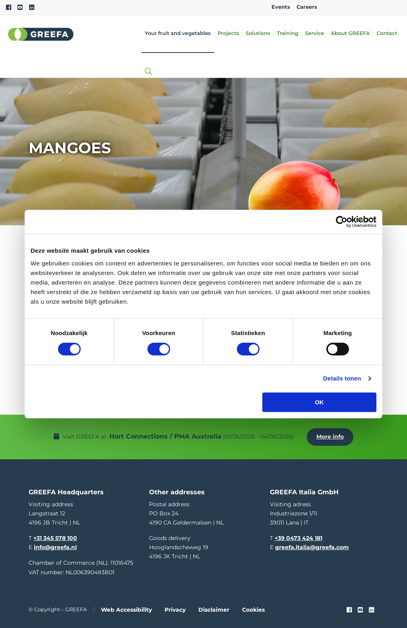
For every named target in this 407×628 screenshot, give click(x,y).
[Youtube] (20, 7)
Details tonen (342, 378)
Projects (228, 33)
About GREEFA (350, 33)
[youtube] (360, 608)
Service (314, 33)
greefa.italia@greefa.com (312, 545)
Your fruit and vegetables (178, 33)
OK (319, 402)
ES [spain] (369, 7)
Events (280, 7)
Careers (307, 7)
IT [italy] (381, 7)
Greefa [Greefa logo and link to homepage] (41, 34)
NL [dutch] (344, 7)
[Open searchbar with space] (146, 64)
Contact (386, 33)
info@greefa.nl (55, 545)
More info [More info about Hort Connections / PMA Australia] (331, 435)
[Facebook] (8, 7)
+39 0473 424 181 (298, 536)
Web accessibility (126, 607)
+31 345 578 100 (55, 536)
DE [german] (356, 7)
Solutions (258, 33)
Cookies (253, 607)
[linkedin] (371, 608)
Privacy (175, 607)
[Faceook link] (349, 608)
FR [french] (394, 7)
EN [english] (331, 7)
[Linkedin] (31, 7)
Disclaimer (213, 607)
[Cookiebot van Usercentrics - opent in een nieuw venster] (341, 222)
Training (287, 33)
